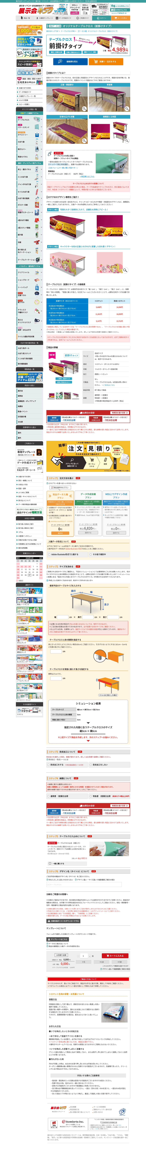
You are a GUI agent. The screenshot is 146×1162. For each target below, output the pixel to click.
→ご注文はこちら (108, 385)
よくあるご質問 (23, 492)
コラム (20, 532)
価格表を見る (68, 61)
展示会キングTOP (52, 31)
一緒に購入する (58, 863)
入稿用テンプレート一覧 (27, 96)
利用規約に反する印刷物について (29, 544)
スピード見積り (24, 104)
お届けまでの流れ (25, 88)
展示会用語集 (23, 548)
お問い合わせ (98, 1112)
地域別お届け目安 (120, 412)
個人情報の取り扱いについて (80, 1112)
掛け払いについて (24, 500)
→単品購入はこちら (87, 176)
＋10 (101, 961)
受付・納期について (25, 480)
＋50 (119, 961)
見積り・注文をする (105, 61)
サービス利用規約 (100, 1107)
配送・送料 (22, 488)
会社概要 (73, 1107)
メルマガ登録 (23, 100)
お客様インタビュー (25, 536)
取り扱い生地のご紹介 (26, 524)
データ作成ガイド (25, 92)
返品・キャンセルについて (27, 496)
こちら (119, 1125)
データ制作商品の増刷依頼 (27, 504)
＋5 (83, 961)
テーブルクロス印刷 (68, 31)
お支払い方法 (23, 484)
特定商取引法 (74, 1109)
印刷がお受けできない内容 (27, 540)
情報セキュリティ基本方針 (103, 1109)
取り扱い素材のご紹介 (26, 528)
